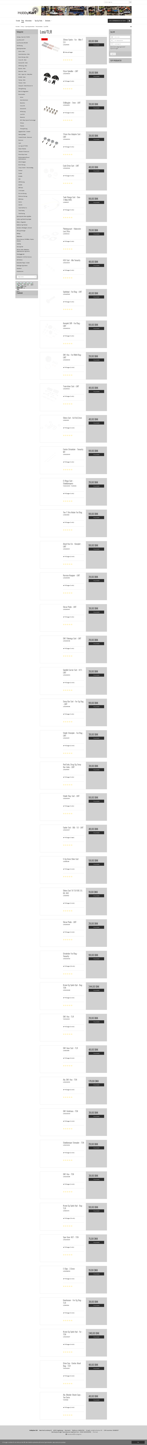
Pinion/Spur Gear (22, 154)
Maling (18, 233)
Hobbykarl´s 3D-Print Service (24, 257)
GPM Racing (21, 182)
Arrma (21, 97)
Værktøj (19, 244)
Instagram (77, 1434)
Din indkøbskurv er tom (120, 21)
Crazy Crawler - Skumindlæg (25, 167)
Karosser (20, 140)
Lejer (19, 143)
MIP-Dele (20, 187)
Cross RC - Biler (22, 60)
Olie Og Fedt (20, 246)
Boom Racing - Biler (23, 57)
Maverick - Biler (22, 71)
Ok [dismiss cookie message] (138, 1442)
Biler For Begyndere (23, 91)
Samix (20, 202)
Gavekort (19, 268)
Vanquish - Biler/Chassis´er (25, 85)
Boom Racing (21, 164)
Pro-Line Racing (22, 193)
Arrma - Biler (21, 51)
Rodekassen (20, 271)
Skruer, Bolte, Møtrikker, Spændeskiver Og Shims (23, 250)
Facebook (69, 1434)
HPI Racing (22, 111)
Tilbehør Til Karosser (23, 151)
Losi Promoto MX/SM (22, 42)
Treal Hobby (21, 210)
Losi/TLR (22, 114)
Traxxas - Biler (22, 83)
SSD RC (20, 205)
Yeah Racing (21, 213)
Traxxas (22, 126)
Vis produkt (96, 45)
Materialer (19, 236)
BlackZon (22, 103)
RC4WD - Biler (22, 77)
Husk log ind (118, 44)
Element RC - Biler (23, 62)
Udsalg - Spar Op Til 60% (23, 37)
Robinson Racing (22, 196)
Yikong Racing (22, 88)
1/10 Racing (19, 45)
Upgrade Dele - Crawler (24, 131)
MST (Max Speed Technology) (27, 120)
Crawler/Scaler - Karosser (25, 137)
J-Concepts (21, 190)
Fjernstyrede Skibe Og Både (24, 216)
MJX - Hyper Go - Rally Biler (25, 74)
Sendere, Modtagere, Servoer (24, 227)
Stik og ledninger (21, 230)
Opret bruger (114, 48)
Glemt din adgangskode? (117, 47)
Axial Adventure (24, 100)
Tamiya (22, 123)
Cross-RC (22, 105)
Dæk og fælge (22, 134)
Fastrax (20, 170)
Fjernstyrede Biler (21, 48)
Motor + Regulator (21, 222)
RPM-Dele (20, 199)
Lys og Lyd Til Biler (23, 146)
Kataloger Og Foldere (22, 265)
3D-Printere (19, 260)
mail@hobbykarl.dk (96, 1430)
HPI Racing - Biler (22, 65)
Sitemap (95, 1432)
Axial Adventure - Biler (24, 54)
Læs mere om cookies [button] (59, 1442)
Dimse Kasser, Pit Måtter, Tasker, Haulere (25, 240)
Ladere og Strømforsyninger (24, 219)
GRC (19, 179)
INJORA (20, 185)
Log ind (113, 54)
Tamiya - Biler (21, 80)
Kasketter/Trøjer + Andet (23, 262)
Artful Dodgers (22, 162)
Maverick (22, 117)
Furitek (20, 173)
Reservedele (21, 94)
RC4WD (20, 176)
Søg (130, 2)
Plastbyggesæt (20, 254)
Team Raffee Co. (22, 207)
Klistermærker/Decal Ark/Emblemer (23, 158)
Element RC (23, 108)
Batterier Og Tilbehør (22, 225)
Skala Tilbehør (22, 148)
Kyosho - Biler (22, 68)
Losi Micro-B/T (20, 40)
